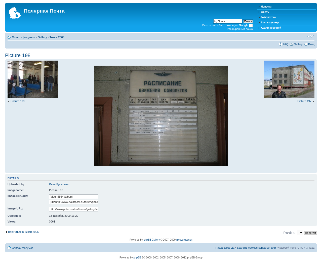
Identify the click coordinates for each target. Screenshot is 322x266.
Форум (265, 12)
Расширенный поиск (240, 28)
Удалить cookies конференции (256, 247)
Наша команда (224, 247)
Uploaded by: (16, 184)
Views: (12, 221)
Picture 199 (18, 101)
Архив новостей (271, 27)
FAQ (285, 44)
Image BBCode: (18, 195)
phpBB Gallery (152, 239)
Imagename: (16, 190)
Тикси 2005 (57, 37)
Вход (311, 44)
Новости (266, 6)
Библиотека (268, 17)
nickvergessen (184, 239)
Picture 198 (17, 55)
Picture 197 (304, 101)
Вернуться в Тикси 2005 (23, 231)
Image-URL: (15, 208)
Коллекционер (270, 22)
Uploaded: (14, 215)
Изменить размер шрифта (310, 36)
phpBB (137, 257)
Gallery (42, 37)
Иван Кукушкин (58, 184)
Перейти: (289, 232)
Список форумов (23, 37)
